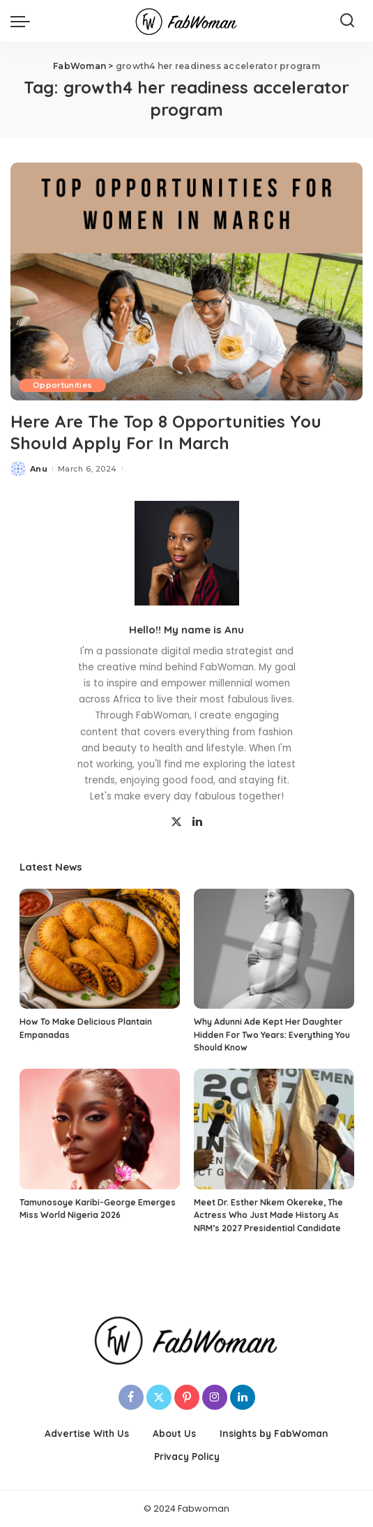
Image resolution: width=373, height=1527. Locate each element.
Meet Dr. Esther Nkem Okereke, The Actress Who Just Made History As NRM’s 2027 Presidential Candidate (268, 1215)
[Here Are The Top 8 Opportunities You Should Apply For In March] (186, 281)
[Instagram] (214, 1397)
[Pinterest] (186, 1397)
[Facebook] (131, 1397)
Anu (38, 469)
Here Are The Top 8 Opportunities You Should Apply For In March (165, 432)
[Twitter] (176, 822)
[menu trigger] (23, 21)
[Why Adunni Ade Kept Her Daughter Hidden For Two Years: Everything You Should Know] (274, 949)
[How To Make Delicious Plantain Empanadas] (100, 949)
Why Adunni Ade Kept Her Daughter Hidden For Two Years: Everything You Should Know (272, 1034)
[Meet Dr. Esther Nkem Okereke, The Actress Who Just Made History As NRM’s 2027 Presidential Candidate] (274, 1129)
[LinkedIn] (197, 822)
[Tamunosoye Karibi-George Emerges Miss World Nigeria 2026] (100, 1129)
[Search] (347, 21)
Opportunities (62, 385)
